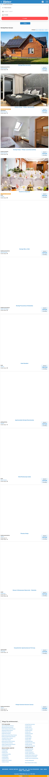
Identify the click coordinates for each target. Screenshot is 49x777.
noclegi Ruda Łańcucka (30, 724)
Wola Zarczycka (4, 68)
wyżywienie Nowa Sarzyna (7, 730)
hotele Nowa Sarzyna (6, 733)
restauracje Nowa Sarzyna (7, 742)
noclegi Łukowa (28, 727)
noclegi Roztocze (28, 750)
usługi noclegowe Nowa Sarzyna (8, 744)
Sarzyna (2, 366)
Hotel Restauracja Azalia (24, 476)
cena (37, 29)
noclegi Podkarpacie (29, 752)
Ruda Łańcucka (4, 111)
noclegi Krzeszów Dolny (30, 742)
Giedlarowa (3, 593)
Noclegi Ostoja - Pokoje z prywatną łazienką (24, 149)
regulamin (21, 769)
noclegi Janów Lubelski (6, 760)
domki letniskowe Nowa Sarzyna (8, 728)
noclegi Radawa (5, 757)
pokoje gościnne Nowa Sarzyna (8, 741)
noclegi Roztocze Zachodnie (31, 756)
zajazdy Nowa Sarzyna (6, 745)
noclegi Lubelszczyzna (29, 753)
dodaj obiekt (26, 770)
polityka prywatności (33, 769)
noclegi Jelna (28, 732)
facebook (5, 769)
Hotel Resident (24, 363)
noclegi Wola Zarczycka (30, 746)
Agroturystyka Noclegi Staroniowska (24, 420)
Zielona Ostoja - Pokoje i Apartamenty (24, 107)
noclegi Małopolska (29, 749)
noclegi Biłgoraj (5, 755)
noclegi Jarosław (5, 761)
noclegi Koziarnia (28, 730)
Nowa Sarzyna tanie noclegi (31, 762)
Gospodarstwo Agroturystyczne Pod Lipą (24, 648)
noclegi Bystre (28, 735)
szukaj (25, 18)
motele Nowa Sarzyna (6, 739)
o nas (41, 769)
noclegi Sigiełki (28, 738)
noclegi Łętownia (28, 744)
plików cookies (26, 776)
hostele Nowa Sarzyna (6, 732)
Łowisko (2, 196)
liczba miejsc (41, 29)
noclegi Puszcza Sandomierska (31, 758)
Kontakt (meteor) (13, 769)
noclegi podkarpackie (29, 760)
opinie (46, 29)
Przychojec (3, 651)
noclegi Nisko (4, 751)
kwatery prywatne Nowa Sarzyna (8, 736)
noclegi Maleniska (29, 741)
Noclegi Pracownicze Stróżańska (24, 305)
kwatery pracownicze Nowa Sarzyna (9, 735)
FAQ (26, 769)
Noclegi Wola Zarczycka (24, 65)
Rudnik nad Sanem (5, 308)
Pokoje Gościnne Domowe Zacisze (24, 704)
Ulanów (2, 536)
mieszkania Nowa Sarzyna (7, 738)
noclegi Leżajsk (5, 749)
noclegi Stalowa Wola (6, 754)
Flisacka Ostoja (24, 533)
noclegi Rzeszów (5, 758)
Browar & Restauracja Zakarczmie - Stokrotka (24, 590)
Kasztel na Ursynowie (24, 191)
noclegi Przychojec (29, 733)
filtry (25, 23)
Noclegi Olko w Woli (24, 249)
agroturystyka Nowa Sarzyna (8, 725)
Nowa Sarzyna (4, 480)
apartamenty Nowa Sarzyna (7, 727)
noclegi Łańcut (5, 752)
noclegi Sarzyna (28, 725)
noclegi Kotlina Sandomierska (31, 755)
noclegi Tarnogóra (29, 729)
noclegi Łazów (28, 739)
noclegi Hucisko (28, 736)
